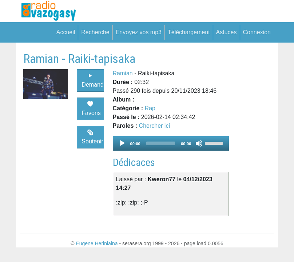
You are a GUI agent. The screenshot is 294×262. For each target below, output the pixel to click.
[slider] (160, 143)
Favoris (91, 108)
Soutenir (92, 137)
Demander (93, 80)
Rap (150, 108)
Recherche (95, 32)
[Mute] (199, 143)
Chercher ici (154, 126)
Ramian (123, 73)
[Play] (122, 143)
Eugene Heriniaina (97, 243)
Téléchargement (189, 32)
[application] (171, 143)
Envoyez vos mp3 (139, 32)
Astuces (226, 32)
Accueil (65, 32)
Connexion (257, 32)
